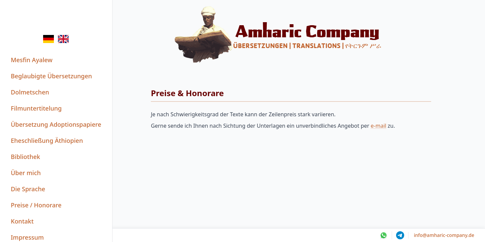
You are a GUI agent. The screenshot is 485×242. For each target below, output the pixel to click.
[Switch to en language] (63, 39)
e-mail (378, 125)
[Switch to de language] (48, 39)
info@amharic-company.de (444, 235)
